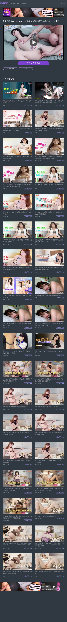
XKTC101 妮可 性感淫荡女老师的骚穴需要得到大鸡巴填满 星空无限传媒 (17, 380)
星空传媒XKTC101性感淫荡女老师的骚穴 (15, 407)
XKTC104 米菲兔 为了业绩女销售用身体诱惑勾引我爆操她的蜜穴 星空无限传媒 (17, 517)
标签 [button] (19, 3)
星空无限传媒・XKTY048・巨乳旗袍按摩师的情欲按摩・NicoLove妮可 (49, 129)
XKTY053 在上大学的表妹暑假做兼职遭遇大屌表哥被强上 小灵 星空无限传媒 (17, 129)
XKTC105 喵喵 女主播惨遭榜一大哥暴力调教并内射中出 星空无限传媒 (17, 489)
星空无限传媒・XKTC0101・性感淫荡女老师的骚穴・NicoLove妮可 (49, 433)
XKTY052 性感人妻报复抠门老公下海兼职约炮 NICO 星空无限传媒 (49, 213)
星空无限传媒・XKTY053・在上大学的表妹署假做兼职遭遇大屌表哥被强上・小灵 (49, 157)
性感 (26, 68)
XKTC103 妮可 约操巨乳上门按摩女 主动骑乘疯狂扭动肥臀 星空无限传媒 (49, 380)
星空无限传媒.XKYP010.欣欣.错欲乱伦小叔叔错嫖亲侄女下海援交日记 (49, 324)
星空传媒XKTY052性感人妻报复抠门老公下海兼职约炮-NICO (17, 213)
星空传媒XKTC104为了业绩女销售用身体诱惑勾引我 (17, 545)
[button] (61, 3)
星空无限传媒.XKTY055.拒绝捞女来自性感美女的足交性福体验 (17, 157)
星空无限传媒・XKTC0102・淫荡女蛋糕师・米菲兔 (49, 572)
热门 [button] (24, 3)
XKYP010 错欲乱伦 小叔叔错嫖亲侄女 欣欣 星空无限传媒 (17, 296)
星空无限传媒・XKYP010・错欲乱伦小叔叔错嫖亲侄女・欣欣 (17, 324)
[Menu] (64, 3)
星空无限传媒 (10, 68)
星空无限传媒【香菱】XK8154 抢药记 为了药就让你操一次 (17, 102)
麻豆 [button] (13, 3)
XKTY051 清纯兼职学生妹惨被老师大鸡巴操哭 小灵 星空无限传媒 (17, 241)
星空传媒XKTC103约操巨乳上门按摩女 (46, 407)
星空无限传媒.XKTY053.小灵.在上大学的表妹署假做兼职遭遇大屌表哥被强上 (17, 185)
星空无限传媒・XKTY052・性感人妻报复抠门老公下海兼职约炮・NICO (17, 268)
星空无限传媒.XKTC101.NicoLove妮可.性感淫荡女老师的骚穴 (17, 461)
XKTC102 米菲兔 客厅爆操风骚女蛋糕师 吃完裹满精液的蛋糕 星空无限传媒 (49, 489)
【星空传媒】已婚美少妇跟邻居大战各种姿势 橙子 (49, 352)
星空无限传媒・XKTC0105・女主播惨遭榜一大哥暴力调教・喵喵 (49, 545)
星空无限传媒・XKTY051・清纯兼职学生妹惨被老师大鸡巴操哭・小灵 (49, 241)
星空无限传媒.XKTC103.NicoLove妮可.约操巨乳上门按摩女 (49, 461)
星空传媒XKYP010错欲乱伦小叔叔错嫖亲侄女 (48, 295)
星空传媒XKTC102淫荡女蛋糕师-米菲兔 (47, 516)
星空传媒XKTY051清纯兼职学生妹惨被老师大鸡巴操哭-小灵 (49, 185)
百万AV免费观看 (33, 63)
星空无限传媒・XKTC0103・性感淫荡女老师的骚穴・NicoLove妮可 (17, 433)
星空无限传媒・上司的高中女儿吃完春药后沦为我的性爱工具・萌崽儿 (17, 352)
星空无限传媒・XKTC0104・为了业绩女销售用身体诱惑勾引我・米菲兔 (17, 572)
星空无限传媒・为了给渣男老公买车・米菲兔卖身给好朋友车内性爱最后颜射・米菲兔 (49, 102)
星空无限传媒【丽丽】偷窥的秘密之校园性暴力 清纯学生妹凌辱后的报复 (49, 268)
